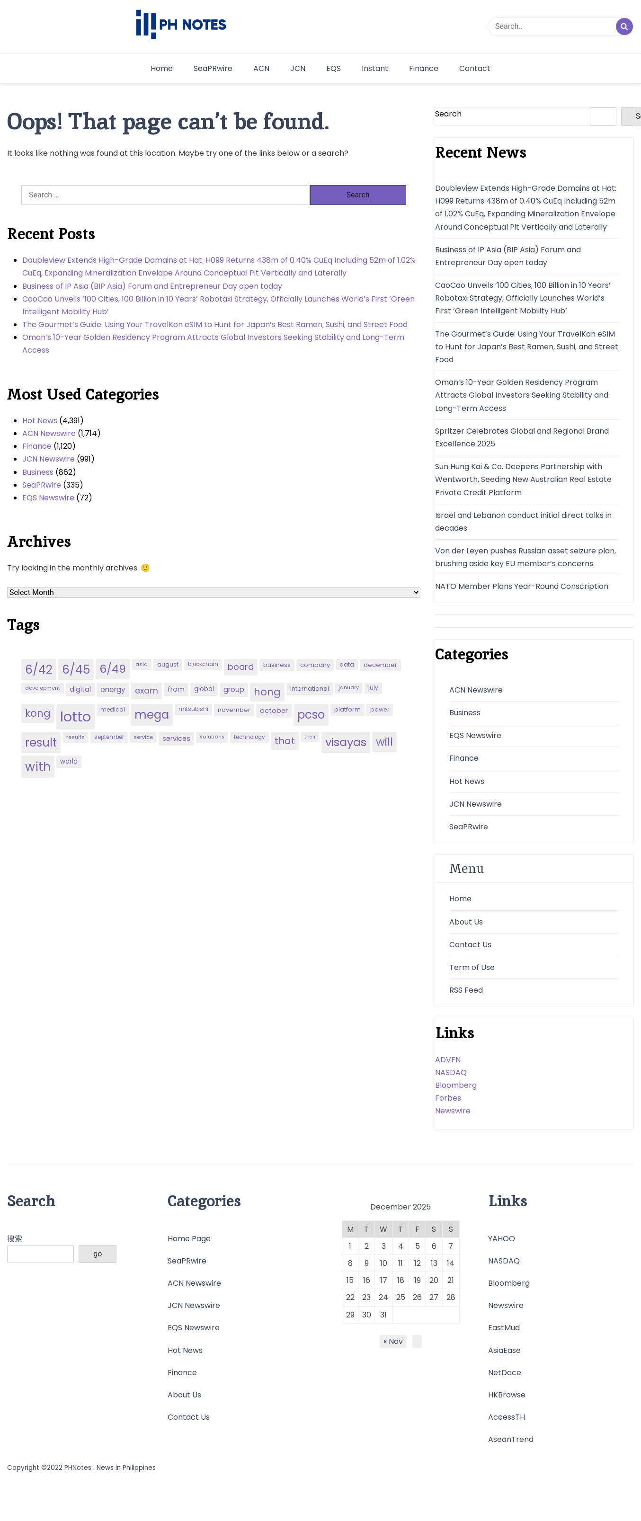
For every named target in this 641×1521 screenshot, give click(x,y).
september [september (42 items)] (109, 737)
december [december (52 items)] (380, 664)
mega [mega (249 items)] (151, 714)
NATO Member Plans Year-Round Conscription (521, 586)
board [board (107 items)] (241, 667)
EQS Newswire (48, 497)
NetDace (504, 1372)
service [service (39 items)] (143, 737)
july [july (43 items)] (373, 688)
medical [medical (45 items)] (112, 709)
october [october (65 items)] (274, 710)
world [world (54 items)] (69, 761)
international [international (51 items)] (309, 688)
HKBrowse (506, 1394)
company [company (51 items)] (315, 664)
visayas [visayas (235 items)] (345, 742)
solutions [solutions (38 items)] (212, 736)
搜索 (14, 1238)
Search (448, 113)
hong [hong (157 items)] (267, 692)
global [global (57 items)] (204, 689)
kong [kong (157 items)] (38, 713)
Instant (375, 68)
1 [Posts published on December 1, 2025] (350, 1246)
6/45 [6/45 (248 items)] (76, 669)
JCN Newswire (48, 459)
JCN (297, 68)
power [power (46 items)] (379, 709)
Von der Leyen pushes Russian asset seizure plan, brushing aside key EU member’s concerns (525, 557)
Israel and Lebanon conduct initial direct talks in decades (523, 522)
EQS (333, 68)
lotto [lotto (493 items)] (75, 716)
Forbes (448, 1098)
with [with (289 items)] (38, 766)
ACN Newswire (49, 433)
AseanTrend (511, 1439)
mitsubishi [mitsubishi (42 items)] (193, 709)
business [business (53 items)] (277, 664)
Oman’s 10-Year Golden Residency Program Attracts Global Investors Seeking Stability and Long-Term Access (213, 344)
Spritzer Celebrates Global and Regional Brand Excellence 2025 (522, 437)
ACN (261, 68)
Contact (474, 68)
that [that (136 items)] (285, 740)
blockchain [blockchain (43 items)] (203, 664)
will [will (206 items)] (384, 741)
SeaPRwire (213, 68)
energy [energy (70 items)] (112, 689)
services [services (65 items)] (176, 738)
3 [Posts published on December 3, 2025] (384, 1246)
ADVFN (448, 1059)
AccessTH (506, 1417)
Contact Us (470, 944)
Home (162, 68)
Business (37, 472)
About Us (466, 921)
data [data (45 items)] (346, 664)
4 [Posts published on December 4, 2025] (400, 1246)
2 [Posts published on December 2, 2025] (367, 1246)
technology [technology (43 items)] (249, 737)
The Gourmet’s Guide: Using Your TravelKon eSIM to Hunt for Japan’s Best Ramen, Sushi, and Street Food (215, 324)
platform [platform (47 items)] (347, 709)
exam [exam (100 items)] (146, 690)
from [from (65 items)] (176, 689)
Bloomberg (456, 1085)
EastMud (504, 1327)
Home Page (189, 1238)
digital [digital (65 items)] (80, 689)
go (97, 1253)
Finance (423, 68)
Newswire (453, 1110)
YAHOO (501, 1238)
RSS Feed (466, 990)
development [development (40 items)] (42, 688)
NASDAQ (451, 1072)
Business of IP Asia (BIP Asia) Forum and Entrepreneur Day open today (152, 286)
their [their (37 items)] (310, 736)
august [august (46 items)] (167, 664)
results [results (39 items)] (75, 737)
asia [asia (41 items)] (141, 664)
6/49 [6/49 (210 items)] (112, 668)
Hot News (39, 420)
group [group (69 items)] (233, 689)
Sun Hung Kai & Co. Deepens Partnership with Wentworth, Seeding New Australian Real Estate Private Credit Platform (523, 479)
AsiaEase (504, 1350)
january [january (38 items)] (348, 687)
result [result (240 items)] (41, 742)
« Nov (393, 1341)
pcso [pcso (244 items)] (311, 714)
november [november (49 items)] (234, 710)
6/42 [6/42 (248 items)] (39, 669)
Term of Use (472, 967)
